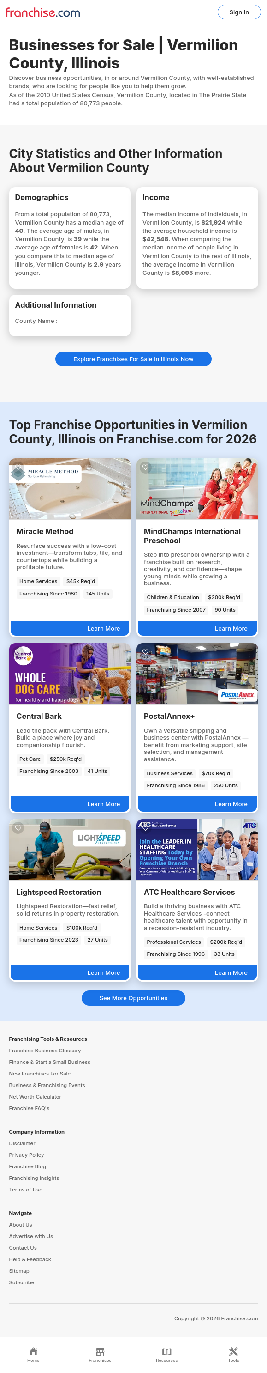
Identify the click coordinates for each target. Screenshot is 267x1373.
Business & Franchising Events (47, 1085)
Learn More (103, 628)
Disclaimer (22, 1143)
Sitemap (19, 1271)
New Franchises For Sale (40, 1073)
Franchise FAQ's (29, 1108)
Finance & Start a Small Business (50, 1062)
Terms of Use (25, 1189)
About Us (20, 1224)
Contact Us (23, 1248)
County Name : (36, 320)
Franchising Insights (34, 1178)
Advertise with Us (31, 1236)
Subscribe (22, 1282)
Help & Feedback (30, 1259)
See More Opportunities (134, 998)
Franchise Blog (27, 1166)
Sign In (239, 12)
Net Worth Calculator (35, 1097)
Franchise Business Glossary (45, 1050)
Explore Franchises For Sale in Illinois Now (133, 359)
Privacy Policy (26, 1155)
